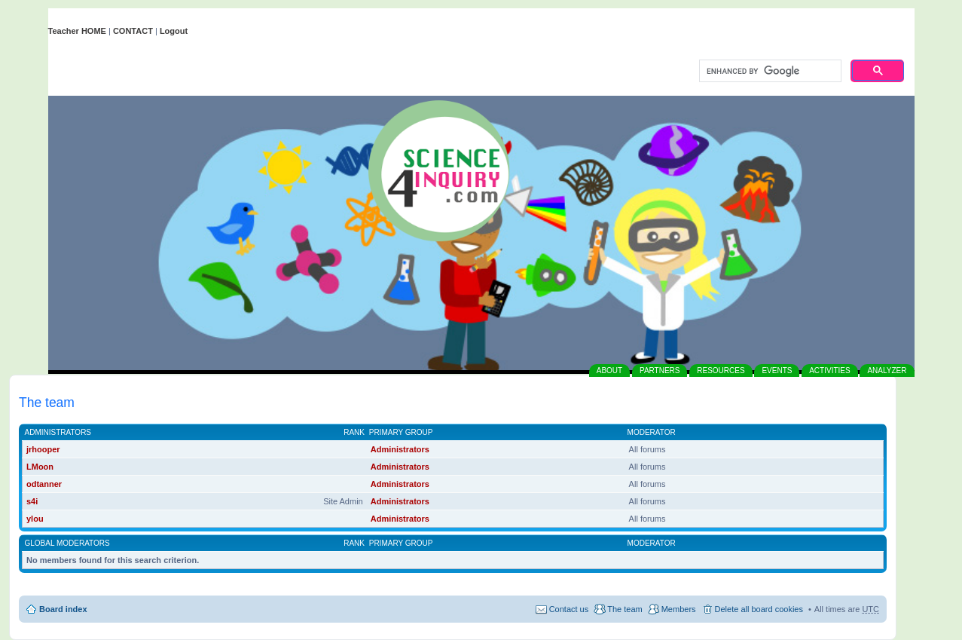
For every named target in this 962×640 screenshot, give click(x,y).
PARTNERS (660, 370)
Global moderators (67, 543)
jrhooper (43, 449)
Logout (174, 30)
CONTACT (133, 30)
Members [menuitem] (678, 609)
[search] (769, 71)
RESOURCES (720, 370)
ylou (35, 518)
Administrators (58, 432)
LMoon (39, 466)
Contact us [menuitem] (569, 609)
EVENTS (777, 370)
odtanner (44, 483)
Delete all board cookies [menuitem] (759, 609)
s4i (32, 501)
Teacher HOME (77, 30)
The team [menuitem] (624, 609)
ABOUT (609, 370)
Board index (63, 609)
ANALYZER (886, 370)
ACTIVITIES (829, 370)
